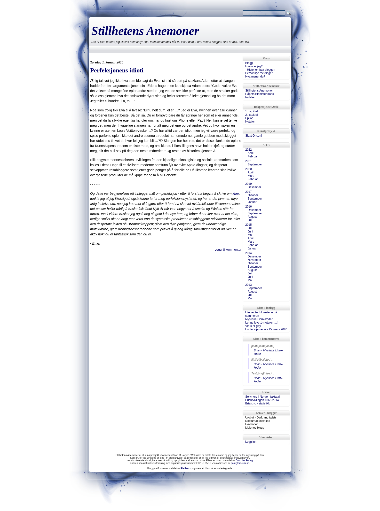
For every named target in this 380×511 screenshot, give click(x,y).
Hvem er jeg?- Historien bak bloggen (260, 68)
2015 (248, 224)
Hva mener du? (255, 76)
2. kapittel (251, 114)
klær (236, 193)
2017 (248, 192)
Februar (253, 156)
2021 (248, 161)
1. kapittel (251, 111)
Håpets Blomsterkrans (259, 94)
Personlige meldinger (259, 73)
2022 (248, 149)
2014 (248, 253)
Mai (250, 235)
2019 (248, 184)
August (252, 216)
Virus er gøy (253, 326)
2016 (248, 206)
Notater (250, 97)
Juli (250, 220)
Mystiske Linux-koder (259, 319)
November (254, 260)
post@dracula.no (240, 463)
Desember (254, 187)
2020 (248, 169)
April (250, 153)
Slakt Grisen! (253, 135)
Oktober (253, 195)
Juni (250, 231)
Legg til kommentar (227, 249)
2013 (248, 284)
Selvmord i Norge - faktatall (262, 396)
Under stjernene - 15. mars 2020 (266, 329)
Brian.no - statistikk (257, 403)
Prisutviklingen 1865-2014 (262, 400)
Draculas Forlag (244, 460)
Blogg (249, 63)
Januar (252, 202)
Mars (251, 176)
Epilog (249, 118)
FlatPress (186, 468)
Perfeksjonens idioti (116, 70)
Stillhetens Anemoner (145, 31)
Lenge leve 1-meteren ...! (261, 322)
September (255, 164)
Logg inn (250, 441)
